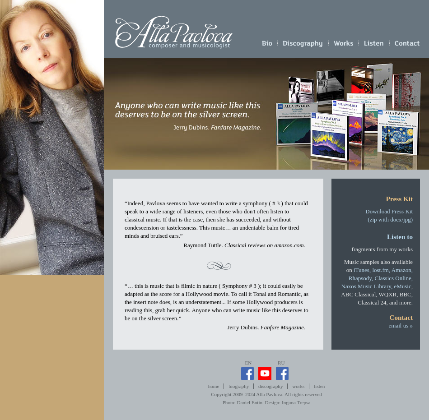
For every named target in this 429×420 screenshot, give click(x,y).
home (213, 386)
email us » (407, 45)
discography (302, 45)
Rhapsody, (361, 278)
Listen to (400, 236)
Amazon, (402, 270)
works (344, 45)
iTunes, (362, 270)
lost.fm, (381, 270)
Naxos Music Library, (367, 286)
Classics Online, (394, 278)
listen (374, 45)
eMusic (402, 286)
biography (267, 45)
